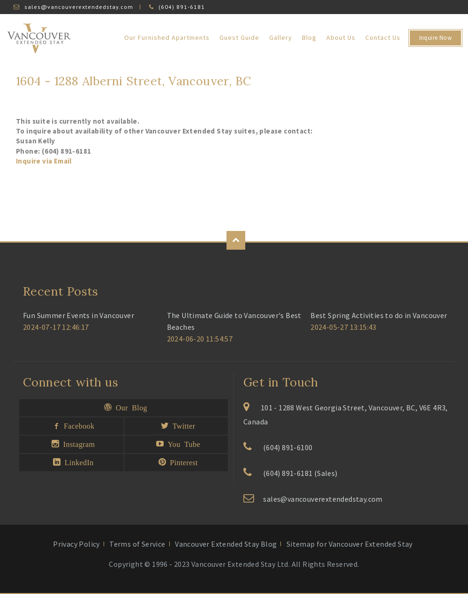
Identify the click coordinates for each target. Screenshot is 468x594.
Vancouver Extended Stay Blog (226, 544)
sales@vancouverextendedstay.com (78, 6)
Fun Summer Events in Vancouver (78, 315)
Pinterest (182, 462)
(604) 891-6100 (288, 447)
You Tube (182, 443)
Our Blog (129, 407)
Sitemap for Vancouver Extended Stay (350, 544)
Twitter (181, 425)
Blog (309, 37)
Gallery (280, 37)
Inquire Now (435, 38)
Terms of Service (137, 544)
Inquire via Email (44, 160)
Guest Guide (239, 37)
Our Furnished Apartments (167, 37)
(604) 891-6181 (182, 6)
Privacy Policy (76, 544)
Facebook (77, 425)
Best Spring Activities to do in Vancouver (378, 315)
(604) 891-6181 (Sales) (300, 473)
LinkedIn (76, 462)
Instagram (77, 443)
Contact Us (382, 37)
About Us (340, 37)
